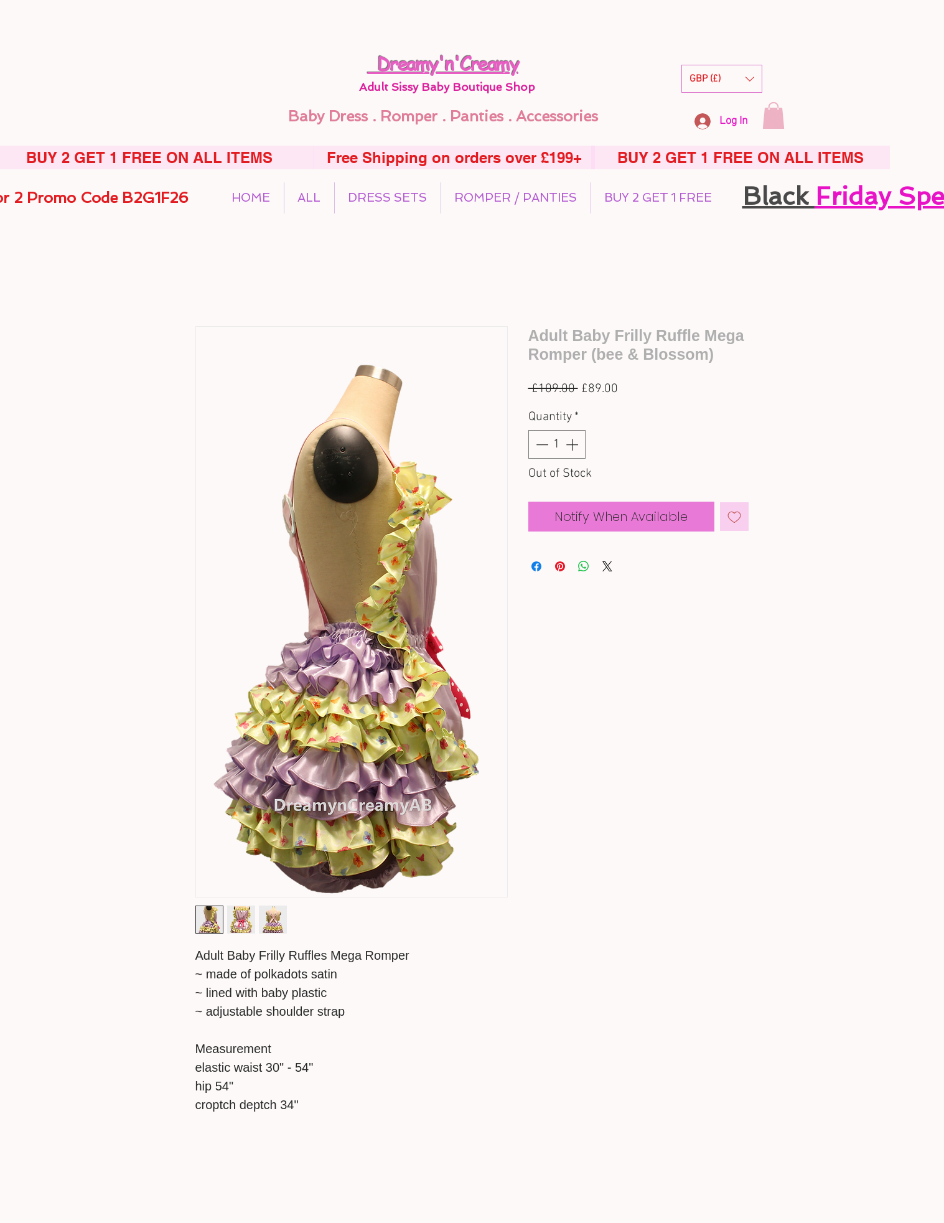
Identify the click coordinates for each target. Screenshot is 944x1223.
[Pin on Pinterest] (560, 566)
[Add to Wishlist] (734, 517)
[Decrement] (540, 444)
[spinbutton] (557, 444)
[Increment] (573, 444)
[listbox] (721, 79)
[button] (721, 79)
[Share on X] (607, 566)
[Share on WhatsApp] (583, 566)
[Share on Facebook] (536, 566)
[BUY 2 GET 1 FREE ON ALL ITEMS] (740, 157)
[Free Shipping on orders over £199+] (454, 157)
